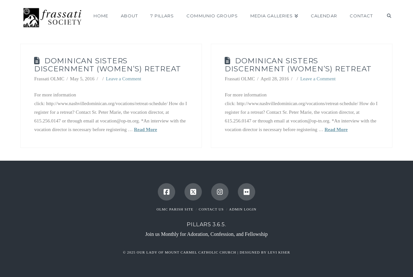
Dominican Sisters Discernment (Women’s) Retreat (107, 64)
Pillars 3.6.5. (206, 224)
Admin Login (242, 209)
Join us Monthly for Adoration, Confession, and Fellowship (206, 234)
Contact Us (211, 209)
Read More (145, 129)
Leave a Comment (123, 78)
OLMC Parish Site (175, 209)
